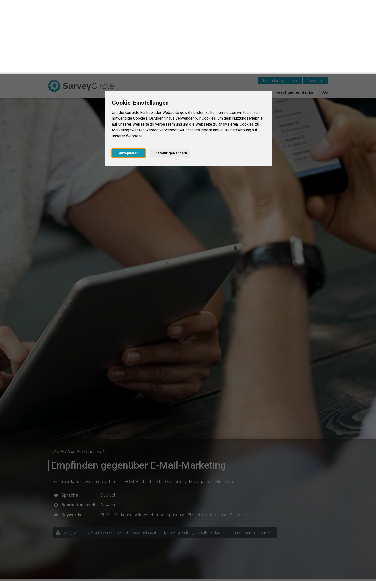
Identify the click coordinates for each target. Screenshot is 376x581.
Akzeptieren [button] (128, 79)
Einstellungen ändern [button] (170, 79)
